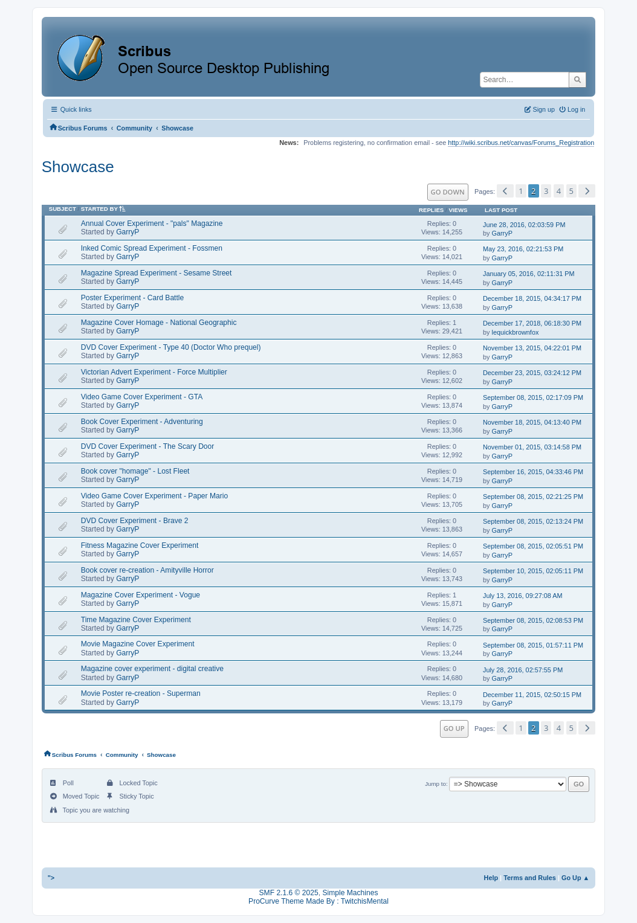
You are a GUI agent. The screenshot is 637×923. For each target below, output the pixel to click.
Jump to (435, 783)
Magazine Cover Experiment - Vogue (140, 595)
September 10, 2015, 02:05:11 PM (533, 570)
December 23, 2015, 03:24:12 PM (532, 372)
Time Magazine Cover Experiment (136, 620)
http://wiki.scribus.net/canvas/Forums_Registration (521, 142)
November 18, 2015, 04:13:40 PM (532, 422)
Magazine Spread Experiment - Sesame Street (156, 273)
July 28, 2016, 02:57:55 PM (523, 670)
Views (457, 210)
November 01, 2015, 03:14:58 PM (532, 447)
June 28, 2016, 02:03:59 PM (524, 224)
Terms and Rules (529, 877)
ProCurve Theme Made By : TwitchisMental (318, 901)
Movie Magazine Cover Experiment (138, 644)
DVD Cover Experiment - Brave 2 (135, 520)
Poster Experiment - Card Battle (132, 298)
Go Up (454, 728)
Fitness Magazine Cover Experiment (140, 545)
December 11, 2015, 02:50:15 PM (532, 694)
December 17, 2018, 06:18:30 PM (532, 323)
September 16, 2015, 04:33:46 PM (533, 471)
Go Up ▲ (575, 877)
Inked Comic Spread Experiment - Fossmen (151, 248)
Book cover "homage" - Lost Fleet (135, 471)
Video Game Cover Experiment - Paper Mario (154, 496)
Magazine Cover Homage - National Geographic (159, 322)
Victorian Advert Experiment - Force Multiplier (154, 372)
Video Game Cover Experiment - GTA (142, 397)
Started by (105, 208)
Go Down (448, 191)
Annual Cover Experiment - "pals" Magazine (152, 223)
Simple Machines (350, 893)
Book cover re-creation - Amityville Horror (147, 570)
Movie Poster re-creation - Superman (141, 693)
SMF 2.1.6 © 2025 (288, 893)
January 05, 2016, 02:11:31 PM (529, 273)
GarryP (127, 232)
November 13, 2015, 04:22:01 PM (532, 348)
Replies (431, 210)
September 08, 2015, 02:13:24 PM (533, 521)
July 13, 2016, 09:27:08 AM (523, 595)
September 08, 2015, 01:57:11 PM (533, 645)
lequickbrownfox (514, 332)
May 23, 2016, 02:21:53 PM (523, 248)
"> (51, 877)
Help (491, 877)
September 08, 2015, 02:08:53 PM (533, 620)
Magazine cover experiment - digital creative (152, 668)
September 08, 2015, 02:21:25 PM (533, 496)
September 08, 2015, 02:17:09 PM (533, 397)
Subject (62, 208)
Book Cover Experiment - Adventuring (142, 421)
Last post (501, 210)
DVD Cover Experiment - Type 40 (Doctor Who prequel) (171, 347)
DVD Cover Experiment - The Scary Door (148, 446)
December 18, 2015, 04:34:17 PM (532, 298)
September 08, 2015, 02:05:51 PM (533, 546)
